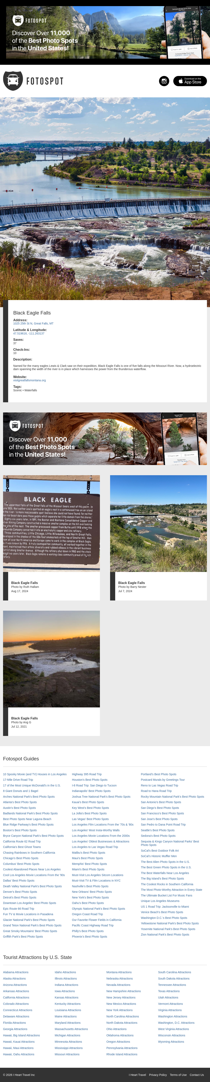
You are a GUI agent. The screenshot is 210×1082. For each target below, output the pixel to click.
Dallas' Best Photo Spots (18, 880)
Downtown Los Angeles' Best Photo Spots (29, 903)
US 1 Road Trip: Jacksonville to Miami (165, 906)
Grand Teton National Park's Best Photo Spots (32, 925)
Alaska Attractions (14, 978)
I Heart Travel (137, 1075)
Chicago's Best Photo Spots (20, 858)
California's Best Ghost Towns (22, 847)
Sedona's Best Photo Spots (158, 835)
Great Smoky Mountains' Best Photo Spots (30, 931)
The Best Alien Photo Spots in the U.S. (165, 861)
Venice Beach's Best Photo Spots (162, 912)
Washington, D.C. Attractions (176, 1022)
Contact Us (197, 1075)
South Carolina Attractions (174, 972)
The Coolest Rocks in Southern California (167, 884)
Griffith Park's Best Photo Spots (23, 936)
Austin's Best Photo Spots (19, 807)
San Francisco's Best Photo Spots (162, 813)
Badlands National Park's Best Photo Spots (30, 813)
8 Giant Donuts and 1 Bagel (20, 791)
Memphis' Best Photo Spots (89, 863)
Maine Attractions (66, 1016)
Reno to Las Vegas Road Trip (159, 785)
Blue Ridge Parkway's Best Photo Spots (28, 824)
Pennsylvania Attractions (122, 1048)
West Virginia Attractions (173, 1029)
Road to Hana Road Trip (156, 791)
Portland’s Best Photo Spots (158, 774)
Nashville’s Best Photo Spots (90, 886)
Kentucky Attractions (68, 1003)
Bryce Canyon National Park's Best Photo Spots (33, 835)
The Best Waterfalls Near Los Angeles (165, 873)
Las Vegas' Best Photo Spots (90, 819)
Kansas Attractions (66, 997)
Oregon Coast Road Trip (87, 914)
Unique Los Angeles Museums (160, 901)
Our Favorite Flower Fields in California (97, 919)
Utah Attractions (168, 997)
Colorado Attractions (16, 1003)
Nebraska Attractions (119, 978)
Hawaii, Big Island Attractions (21, 1035)
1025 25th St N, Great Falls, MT (33, 323)
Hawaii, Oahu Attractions (18, 1054)
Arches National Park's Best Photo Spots (29, 796)
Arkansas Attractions (16, 991)
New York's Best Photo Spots (90, 897)
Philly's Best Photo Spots (88, 931)
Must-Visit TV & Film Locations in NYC (96, 880)
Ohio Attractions (116, 1029)
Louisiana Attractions (68, 1010)
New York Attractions (119, 1010)
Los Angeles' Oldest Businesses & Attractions (100, 841)
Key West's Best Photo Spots (90, 807)
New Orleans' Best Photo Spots (92, 891)
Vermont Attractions (170, 1003)
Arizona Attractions (15, 984)
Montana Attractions (119, 972)
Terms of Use (178, 1075)
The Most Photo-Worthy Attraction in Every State (171, 889)
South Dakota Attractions (174, 978)
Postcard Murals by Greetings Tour (163, 779)
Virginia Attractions (170, 1010)
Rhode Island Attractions (121, 1054)
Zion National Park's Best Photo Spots (165, 934)
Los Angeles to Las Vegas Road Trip (95, 847)
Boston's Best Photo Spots (20, 830)
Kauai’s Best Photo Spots (88, 802)
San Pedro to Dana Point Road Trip (163, 824)
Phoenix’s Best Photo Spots (89, 936)
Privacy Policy (158, 1075)
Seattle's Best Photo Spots (158, 830)
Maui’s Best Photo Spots (87, 858)
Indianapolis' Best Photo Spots (91, 791)
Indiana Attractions (66, 984)
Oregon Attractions (118, 1041)
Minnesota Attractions (68, 1041)
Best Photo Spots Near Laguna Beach (27, 819)
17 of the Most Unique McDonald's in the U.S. (32, 785)
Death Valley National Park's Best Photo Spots (32, 886)
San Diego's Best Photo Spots (160, 807)
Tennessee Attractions (172, 984)
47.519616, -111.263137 (28, 333)
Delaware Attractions (16, 1016)
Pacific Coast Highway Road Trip (93, 925)
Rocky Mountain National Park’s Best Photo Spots (172, 796)
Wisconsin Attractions (171, 1035)
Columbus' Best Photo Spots (21, 863)
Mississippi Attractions (69, 1048)
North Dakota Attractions (121, 1022)
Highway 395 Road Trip (87, 774)
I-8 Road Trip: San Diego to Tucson (94, 785)
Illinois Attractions (66, 978)
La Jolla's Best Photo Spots (89, 813)
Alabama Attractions (16, 972)
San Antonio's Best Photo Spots (161, 802)
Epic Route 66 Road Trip (18, 908)
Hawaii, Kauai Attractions (19, 1041)
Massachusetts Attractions (71, 1029)
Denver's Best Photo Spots (20, 891)
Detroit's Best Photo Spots (19, 897)
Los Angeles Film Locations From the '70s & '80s (103, 824)
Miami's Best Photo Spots (88, 869)
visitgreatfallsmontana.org (29, 380)
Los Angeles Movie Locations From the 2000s (101, 835)
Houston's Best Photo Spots (89, 779)
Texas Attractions (169, 991)
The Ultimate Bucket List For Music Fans (166, 895)
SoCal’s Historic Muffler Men (159, 856)
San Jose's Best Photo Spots (159, 819)
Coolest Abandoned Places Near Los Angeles (32, 869)
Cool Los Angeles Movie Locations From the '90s (34, 875)
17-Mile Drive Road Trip (18, 779)
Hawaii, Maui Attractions (18, 1048)
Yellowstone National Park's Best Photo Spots (170, 923)
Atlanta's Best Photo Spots (20, 802)
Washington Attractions (172, 1016)
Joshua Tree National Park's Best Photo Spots (101, 796)
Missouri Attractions (67, 1054)
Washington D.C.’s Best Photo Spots (164, 917)
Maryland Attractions (68, 1022)
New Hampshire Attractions (123, 991)
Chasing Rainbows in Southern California (29, 852)
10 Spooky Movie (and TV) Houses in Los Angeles (35, 774)
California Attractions (16, 997)
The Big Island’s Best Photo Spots (162, 878)
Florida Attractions (14, 1022)
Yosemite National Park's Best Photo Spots (168, 929)
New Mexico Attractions (121, 1003)
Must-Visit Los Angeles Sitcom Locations (97, 875)
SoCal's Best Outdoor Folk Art (160, 850)
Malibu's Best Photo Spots (88, 852)
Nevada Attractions (118, 984)
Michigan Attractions (67, 1035)
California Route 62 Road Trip (22, 841)
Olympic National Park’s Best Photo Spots (98, 908)
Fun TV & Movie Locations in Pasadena (28, 914)
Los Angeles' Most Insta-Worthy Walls (96, 830)
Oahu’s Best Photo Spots (88, 903)
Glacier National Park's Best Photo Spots (29, 919)
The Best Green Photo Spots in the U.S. (166, 867)
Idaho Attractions (65, 972)
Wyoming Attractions (171, 1041)
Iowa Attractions (65, 991)
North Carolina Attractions (122, 1016)
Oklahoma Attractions (120, 1035)
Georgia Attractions (15, 1029)
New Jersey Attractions (120, 997)
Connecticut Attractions (17, 1010)
